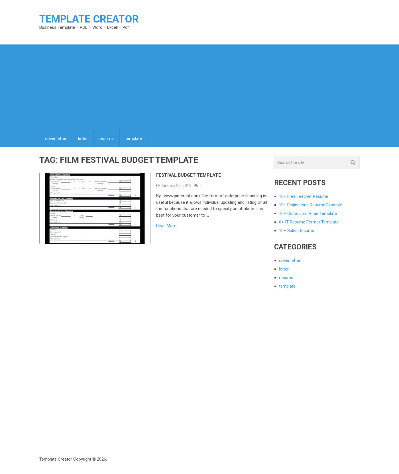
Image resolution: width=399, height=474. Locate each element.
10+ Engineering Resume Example (310, 204)
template (133, 138)
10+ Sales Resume (296, 230)
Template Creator (89, 19)
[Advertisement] (199, 87)
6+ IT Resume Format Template (309, 222)
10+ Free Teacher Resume (303, 196)
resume (106, 138)
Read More (166, 226)
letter (83, 138)
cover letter (55, 138)
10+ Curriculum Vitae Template (308, 213)
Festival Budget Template (188, 175)
